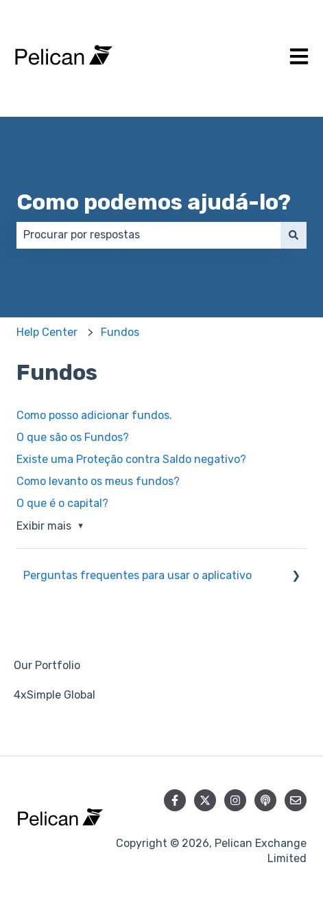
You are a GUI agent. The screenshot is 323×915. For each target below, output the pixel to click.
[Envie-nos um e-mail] (296, 800)
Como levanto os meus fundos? (98, 481)
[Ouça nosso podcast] (265, 800)
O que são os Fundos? (72, 437)
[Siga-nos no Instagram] (235, 800)
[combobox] (148, 235)
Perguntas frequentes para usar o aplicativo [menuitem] (137, 575)
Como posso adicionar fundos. (94, 415)
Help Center (46, 332)
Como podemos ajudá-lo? (153, 202)
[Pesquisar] (293, 235)
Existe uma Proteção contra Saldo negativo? (131, 459)
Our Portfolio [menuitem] (47, 665)
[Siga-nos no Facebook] (175, 800)
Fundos (120, 332)
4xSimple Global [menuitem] (54, 694)
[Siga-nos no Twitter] (205, 800)
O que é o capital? (62, 503)
